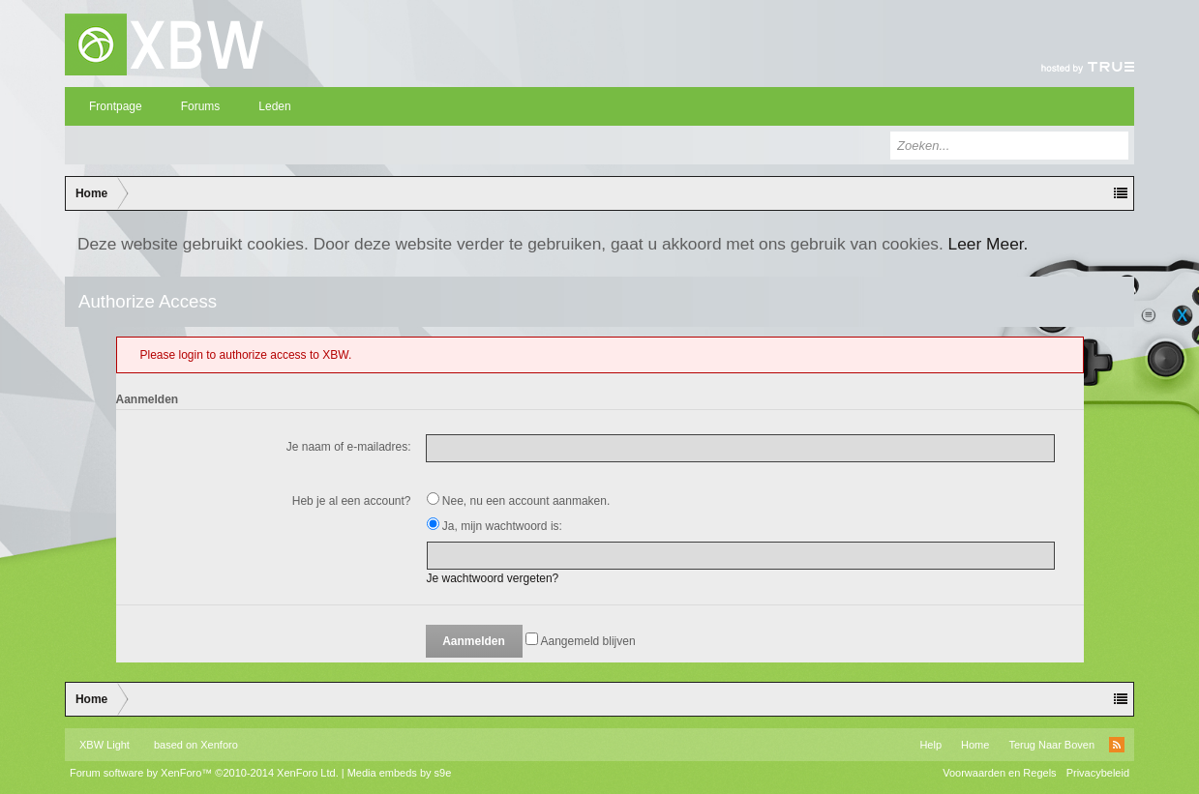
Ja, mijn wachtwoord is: (494, 526)
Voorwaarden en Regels (999, 773)
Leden (274, 106)
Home (975, 744)
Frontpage (115, 106)
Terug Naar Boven (1051, 744)
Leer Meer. (988, 243)
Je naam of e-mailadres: (348, 447)
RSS (1116, 744)
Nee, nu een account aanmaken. (519, 501)
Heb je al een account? (351, 501)
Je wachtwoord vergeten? (493, 578)
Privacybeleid (1097, 773)
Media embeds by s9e (399, 773)
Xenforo (219, 744)
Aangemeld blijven (580, 641)
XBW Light (104, 744)
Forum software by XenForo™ (204, 773)
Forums (201, 106)
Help (930, 744)
